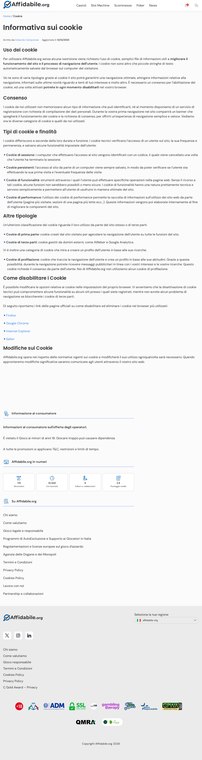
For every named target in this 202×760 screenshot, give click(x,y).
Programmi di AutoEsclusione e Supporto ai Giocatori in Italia (47, 539)
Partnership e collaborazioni (23, 594)
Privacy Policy (13, 570)
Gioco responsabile (17, 662)
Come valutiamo (15, 523)
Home (7, 16)
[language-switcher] (166, 620)
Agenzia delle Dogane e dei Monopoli (29, 554)
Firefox (11, 315)
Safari (10, 339)
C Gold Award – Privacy (20, 687)
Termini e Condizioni (17, 562)
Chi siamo (10, 515)
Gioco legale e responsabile (23, 531)
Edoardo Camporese (27, 40)
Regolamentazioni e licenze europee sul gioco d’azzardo (43, 546)
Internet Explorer (18, 331)
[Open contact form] (186, 5)
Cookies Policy (13, 578)
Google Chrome (17, 323)
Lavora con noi (13, 586)
